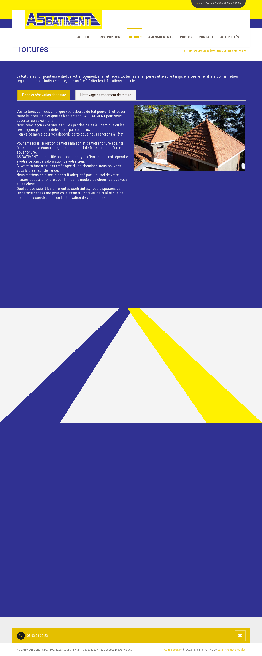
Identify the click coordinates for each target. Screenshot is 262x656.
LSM (220, 649)
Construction (108, 37)
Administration (173, 649)
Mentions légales (235, 649)
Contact (206, 37)
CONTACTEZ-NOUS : (218, 2)
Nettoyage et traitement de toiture (105, 95)
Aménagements (160, 37)
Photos (186, 37)
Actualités (229, 37)
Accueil (83, 37)
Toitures (134, 37)
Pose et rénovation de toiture (44, 95)
